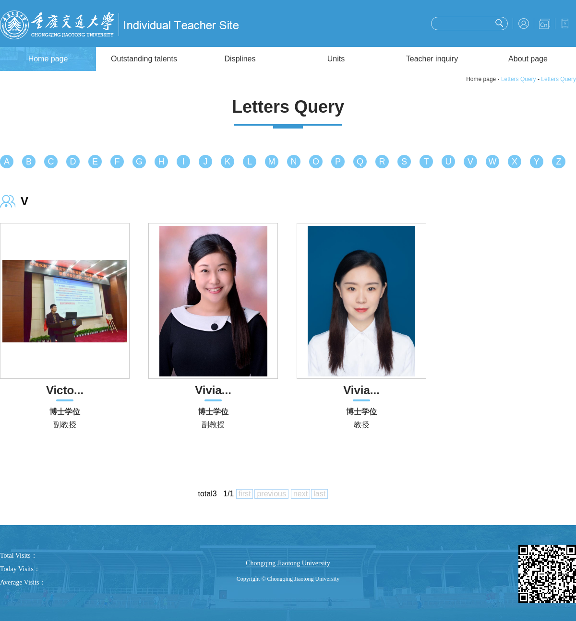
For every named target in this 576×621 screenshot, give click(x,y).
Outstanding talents (144, 59)
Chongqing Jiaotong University (288, 563)
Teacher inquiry (432, 59)
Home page (48, 59)
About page (528, 59)
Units (336, 59)
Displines (240, 59)
